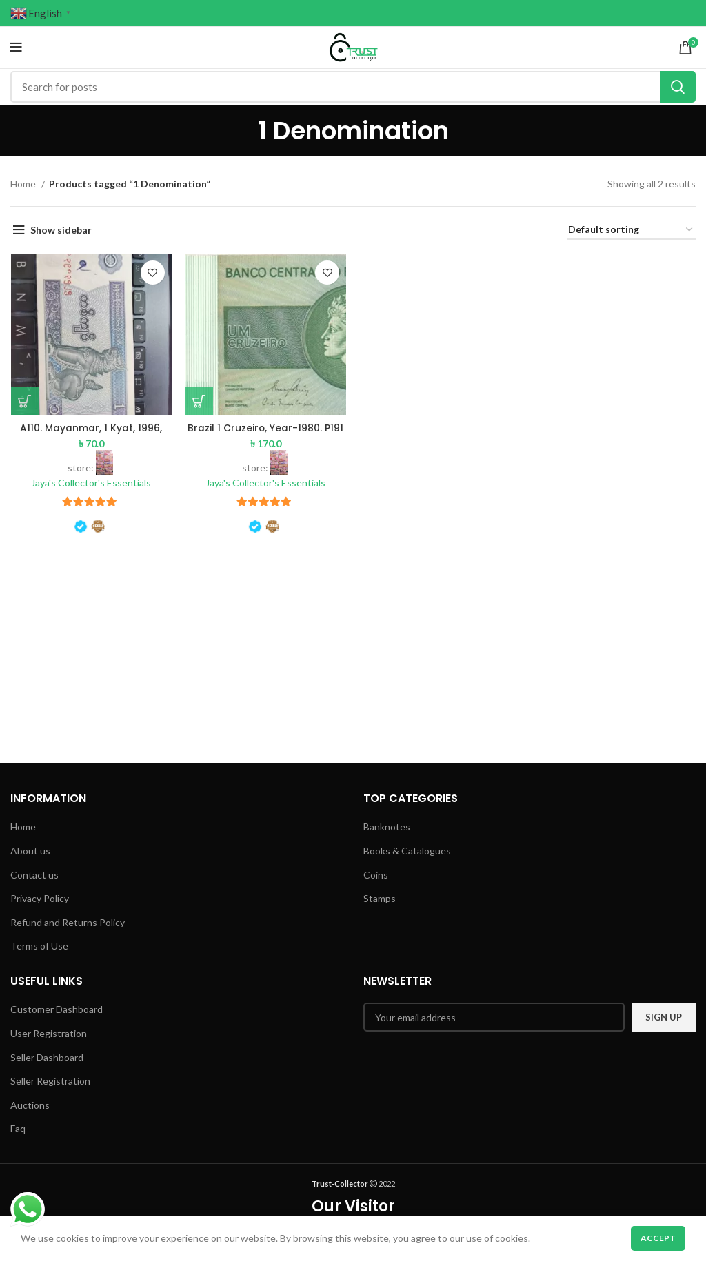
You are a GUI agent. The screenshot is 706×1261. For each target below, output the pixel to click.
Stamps (379, 898)
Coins (375, 875)
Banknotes (386, 826)
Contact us (34, 875)
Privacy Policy (39, 898)
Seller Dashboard (46, 1057)
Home (24, 183)
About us (30, 851)
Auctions (30, 1105)
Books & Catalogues (407, 851)
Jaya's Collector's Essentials (91, 483)
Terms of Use (39, 946)
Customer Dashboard (56, 1009)
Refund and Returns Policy (67, 922)
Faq (18, 1128)
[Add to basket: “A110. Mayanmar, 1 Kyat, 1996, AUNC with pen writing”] (24, 401)
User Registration (48, 1033)
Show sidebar (61, 230)
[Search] (353, 87)
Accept (658, 1238)
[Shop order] (631, 230)
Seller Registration (50, 1081)
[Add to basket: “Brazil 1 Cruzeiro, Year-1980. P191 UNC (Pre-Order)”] (199, 401)
